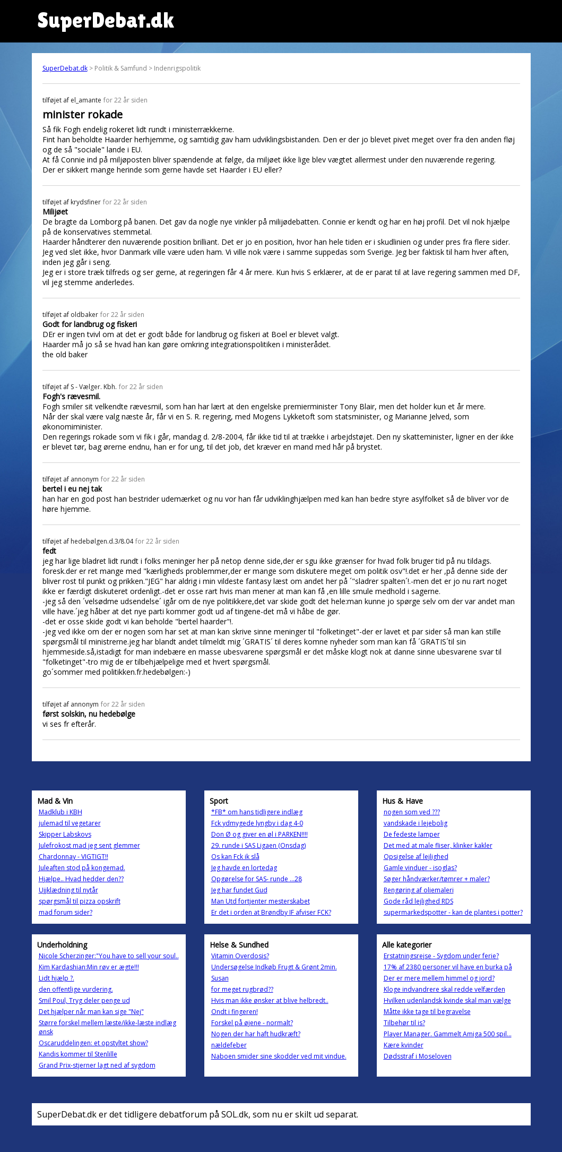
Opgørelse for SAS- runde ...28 (256, 878)
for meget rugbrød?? (242, 989)
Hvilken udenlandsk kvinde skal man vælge (447, 1000)
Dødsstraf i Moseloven (418, 1056)
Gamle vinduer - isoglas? (420, 867)
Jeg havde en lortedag (244, 867)
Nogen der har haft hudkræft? (255, 1033)
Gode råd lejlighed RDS (418, 901)
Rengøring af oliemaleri (419, 890)
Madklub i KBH (60, 811)
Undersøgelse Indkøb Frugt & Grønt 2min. (274, 967)
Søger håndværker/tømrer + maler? (437, 878)
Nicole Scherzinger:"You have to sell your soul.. (109, 955)
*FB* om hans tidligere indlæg (256, 811)
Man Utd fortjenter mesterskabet (260, 901)
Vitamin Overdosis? (240, 955)
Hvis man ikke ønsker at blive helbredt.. (269, 1000)
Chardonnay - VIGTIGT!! (73, 856)
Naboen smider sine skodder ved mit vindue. (279, 1056)
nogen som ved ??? (412, 811)
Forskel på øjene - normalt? (252, 1022)
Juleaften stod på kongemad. (82, 867)
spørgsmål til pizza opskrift (79, 901)
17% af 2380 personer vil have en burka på (448, 967)
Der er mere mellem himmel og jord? (439, 978)
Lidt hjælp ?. (56, 978)
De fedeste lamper (412, 834)
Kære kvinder (403, 1045)
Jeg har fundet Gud (239, 890)
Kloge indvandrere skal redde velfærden (444, 989)
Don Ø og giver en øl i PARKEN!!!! (259, 834)
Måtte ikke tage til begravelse (427, 1011)
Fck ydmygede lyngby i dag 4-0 (257, 823)
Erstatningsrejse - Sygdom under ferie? (441, 955)
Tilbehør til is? (404, 1022)
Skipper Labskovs (65, 834)
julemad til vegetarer (70, 823)
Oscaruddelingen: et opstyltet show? (93, 1042)
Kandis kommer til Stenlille (78, 1054)
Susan (220, 978)
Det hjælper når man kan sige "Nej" (91, 1011)
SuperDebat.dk (65, 68)
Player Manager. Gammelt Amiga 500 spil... (448, 1033)
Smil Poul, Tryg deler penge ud (84, 1000)
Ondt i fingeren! (234, 1011)
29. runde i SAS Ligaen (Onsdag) (258, 845)
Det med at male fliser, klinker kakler (438, 845)
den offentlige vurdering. (76, 989)
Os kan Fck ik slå (235, 856)
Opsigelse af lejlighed (416, 856)
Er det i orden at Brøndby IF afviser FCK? (271, 912)
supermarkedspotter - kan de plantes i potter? (453, 912)
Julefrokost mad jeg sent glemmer (89, 845)
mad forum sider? (65, 912)
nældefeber (229, 1045)
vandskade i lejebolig (415, 823)
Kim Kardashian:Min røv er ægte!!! (89, 967)
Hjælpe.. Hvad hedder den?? (81, 878)
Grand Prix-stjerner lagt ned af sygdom (97, 1065)
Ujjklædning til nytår (68, 890)
